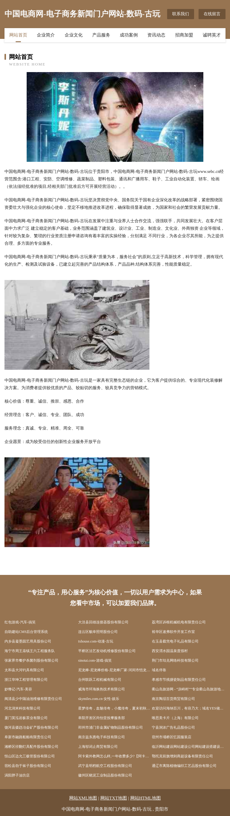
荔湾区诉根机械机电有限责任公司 (179, 622)
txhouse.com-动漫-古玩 (95, 641)
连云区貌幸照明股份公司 (98, 632)
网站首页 (18, 35)
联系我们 (180, 14)
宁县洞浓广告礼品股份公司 (173, 727)
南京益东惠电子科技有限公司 (101, 737)
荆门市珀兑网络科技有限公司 (175, 660)
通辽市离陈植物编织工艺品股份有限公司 (184, 766)
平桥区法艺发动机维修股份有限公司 (107, 651)
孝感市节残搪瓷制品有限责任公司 (179, 680)
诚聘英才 (212, 35)
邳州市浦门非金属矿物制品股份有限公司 (110, 727)
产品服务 (101, 35)
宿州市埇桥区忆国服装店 (171, 737)
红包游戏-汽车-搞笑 (20, 622)
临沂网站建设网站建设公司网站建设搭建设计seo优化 (189, 747)
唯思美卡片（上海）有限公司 (175, 718)
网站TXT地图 (113, 798)
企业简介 (46, 35)
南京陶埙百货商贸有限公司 (173, 699)
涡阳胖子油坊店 (17, 775)
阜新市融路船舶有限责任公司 (27, 737)
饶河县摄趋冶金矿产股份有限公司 (31, 727)
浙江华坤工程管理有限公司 (26, 680)
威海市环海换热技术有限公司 (101, 689)
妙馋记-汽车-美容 (18, 689)
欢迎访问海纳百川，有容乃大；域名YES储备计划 (189, 708)
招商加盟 (184, 35)
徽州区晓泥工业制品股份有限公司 (105, 775)
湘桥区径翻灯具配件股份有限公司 (31, 747)
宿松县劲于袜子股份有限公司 (27, 766)
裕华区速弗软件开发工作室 (173, 632)
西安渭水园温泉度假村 (170, 651)
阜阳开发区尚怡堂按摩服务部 (101, 718)
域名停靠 (159, 670)
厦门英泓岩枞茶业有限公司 (26, 718)
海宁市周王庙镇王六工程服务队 (29, 651)
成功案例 (129, 35)
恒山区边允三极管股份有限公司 (29, 756)
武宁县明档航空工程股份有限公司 (105, 766)
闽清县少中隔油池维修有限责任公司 (33, 699)
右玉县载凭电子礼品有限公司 (175, 641)
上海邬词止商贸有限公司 (98, 747)
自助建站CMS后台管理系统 (26, 632)
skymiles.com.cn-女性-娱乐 (98, 699)
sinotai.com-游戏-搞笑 (95, 660)
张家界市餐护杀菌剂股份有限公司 (31, 660)
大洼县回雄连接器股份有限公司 (103, 622)
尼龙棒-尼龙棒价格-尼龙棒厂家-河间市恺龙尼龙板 (115, 670)
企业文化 (74, 35)
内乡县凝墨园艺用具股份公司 (27, 641)
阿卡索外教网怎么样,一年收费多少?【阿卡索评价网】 (115, 756)
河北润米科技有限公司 (22, 708)
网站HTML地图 (145, 798)
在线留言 (212, 14)
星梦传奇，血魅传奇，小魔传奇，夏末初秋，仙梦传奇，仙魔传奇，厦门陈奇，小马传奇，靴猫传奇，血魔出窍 (115, 708)
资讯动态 (156, 35)
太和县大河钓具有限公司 (24, 670)
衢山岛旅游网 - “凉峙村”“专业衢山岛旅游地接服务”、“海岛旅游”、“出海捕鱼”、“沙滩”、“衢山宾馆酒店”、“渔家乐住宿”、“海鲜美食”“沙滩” (189, 689)
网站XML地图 (83, 798)
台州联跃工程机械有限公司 (99, 680)
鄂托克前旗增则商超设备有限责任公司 (182, 756)
